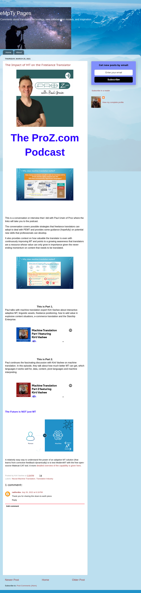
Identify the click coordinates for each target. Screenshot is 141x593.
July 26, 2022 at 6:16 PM (32, 492)
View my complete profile (113, 102)
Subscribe (114, 79)
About (19, 52)
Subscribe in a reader (101, 91)
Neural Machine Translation (23, 479)
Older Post (78, 579)
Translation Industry (44, 479)
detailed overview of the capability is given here (59, 465)
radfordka (16, 492)
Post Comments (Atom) (27, 586)
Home (8, 52)
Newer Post (12, 579)
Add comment (12, 506)
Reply (14, 500)
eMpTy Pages (15, 13)
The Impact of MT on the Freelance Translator (38, 65)
